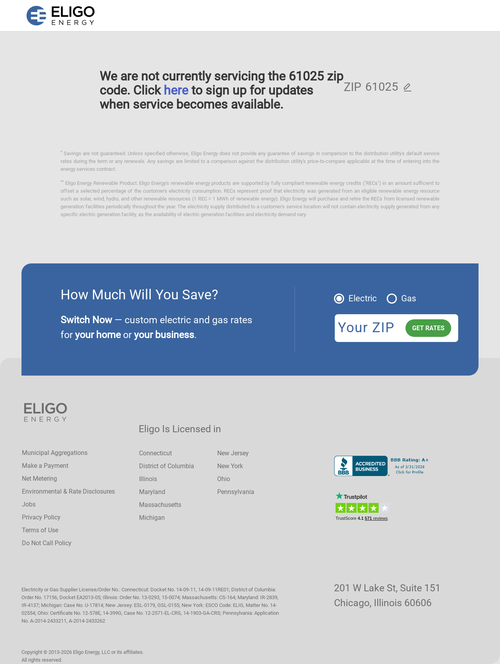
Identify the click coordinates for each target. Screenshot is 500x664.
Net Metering (39, 478)
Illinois (148, 479)
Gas (408, 298)
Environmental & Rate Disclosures (68, 491)
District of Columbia (166, 466)
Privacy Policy (41, 517)
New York (230, 466)
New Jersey (233, 453)
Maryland (152, 492)
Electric (362, 298)
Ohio (223, 479)
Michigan (152, 517)
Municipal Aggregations (55, 452)
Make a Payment (45, 465)
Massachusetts (160, 504)
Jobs (29, 504)
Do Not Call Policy (46, 543)
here (176, 90)
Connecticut (155, 453)
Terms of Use (40, 530)
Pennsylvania (235, 492)
